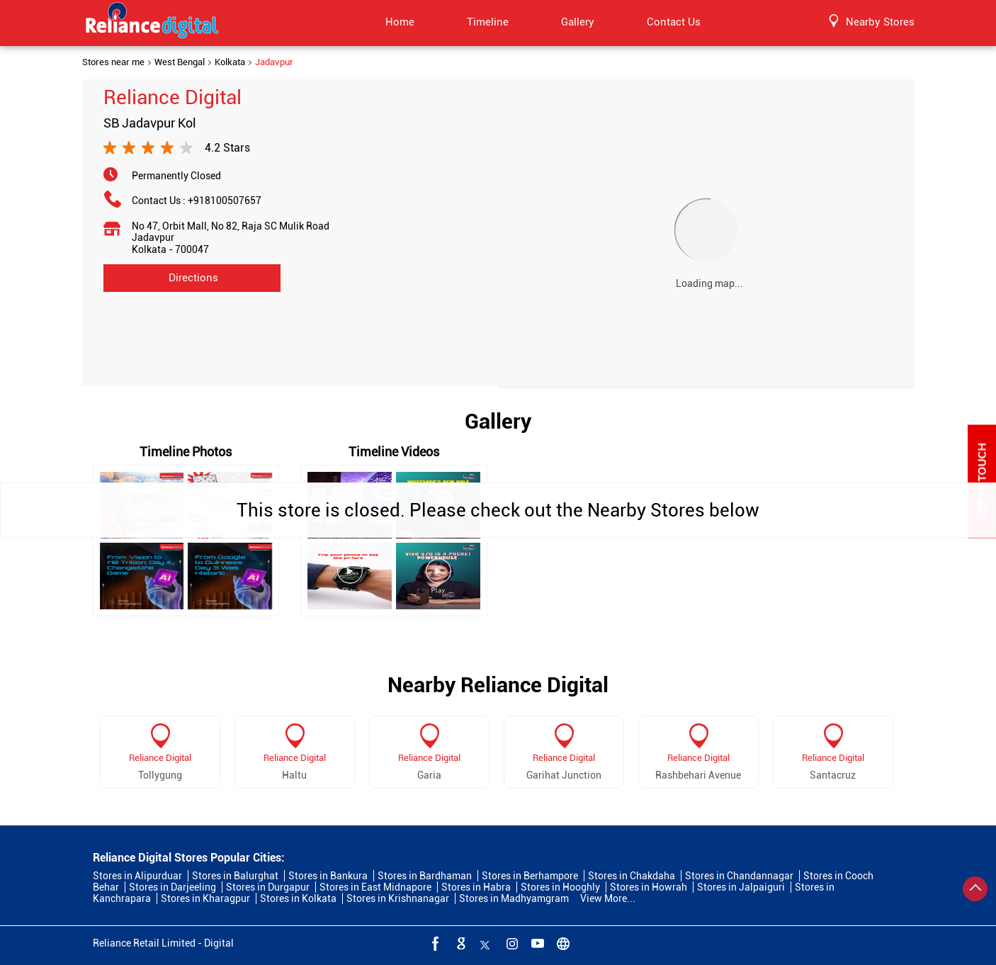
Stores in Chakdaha (631, 875)
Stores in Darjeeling (172, 887)
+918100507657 (224, 200)
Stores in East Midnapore (375, 887)
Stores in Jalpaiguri (741, 887)
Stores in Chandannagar (739, 875)
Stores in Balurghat (235, 875)
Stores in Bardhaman (425, 875)
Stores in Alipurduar (137, 875)
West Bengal (179, 62)
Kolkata (230, 62)
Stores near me (113, 62)
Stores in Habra (476, 887)
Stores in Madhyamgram (514, 898)
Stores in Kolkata (298, 898)
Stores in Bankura (328, 875)
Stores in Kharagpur (205, 898)
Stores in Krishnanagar (397, 898)
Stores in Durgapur (268, 887)
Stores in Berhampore (530, 875)
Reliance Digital (160, 757)
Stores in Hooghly (560, 887)
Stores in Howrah (648, 887)
